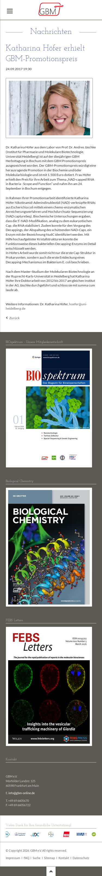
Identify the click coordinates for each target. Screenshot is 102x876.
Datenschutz (81, 858)
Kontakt (63, 858)
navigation (10, 11)
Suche (37, 858)
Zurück (14, 318)
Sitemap (49, 858)
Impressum (13, 858)
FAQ (26, 858)
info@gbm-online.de (21, 793)
